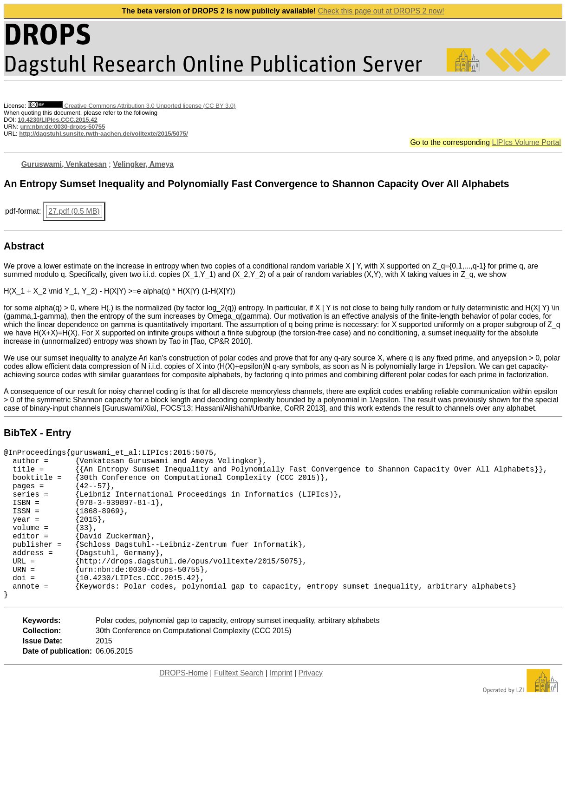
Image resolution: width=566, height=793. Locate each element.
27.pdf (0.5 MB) (73, 211)
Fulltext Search (239, 706)
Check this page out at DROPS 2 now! (381, 11)
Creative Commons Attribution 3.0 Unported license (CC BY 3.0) (131, 105)
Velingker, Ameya (143, 164)
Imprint (281, 706)
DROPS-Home (183, 706)
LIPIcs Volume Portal (526, 142)
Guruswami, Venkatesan (64, 164)
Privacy (311, 706)
